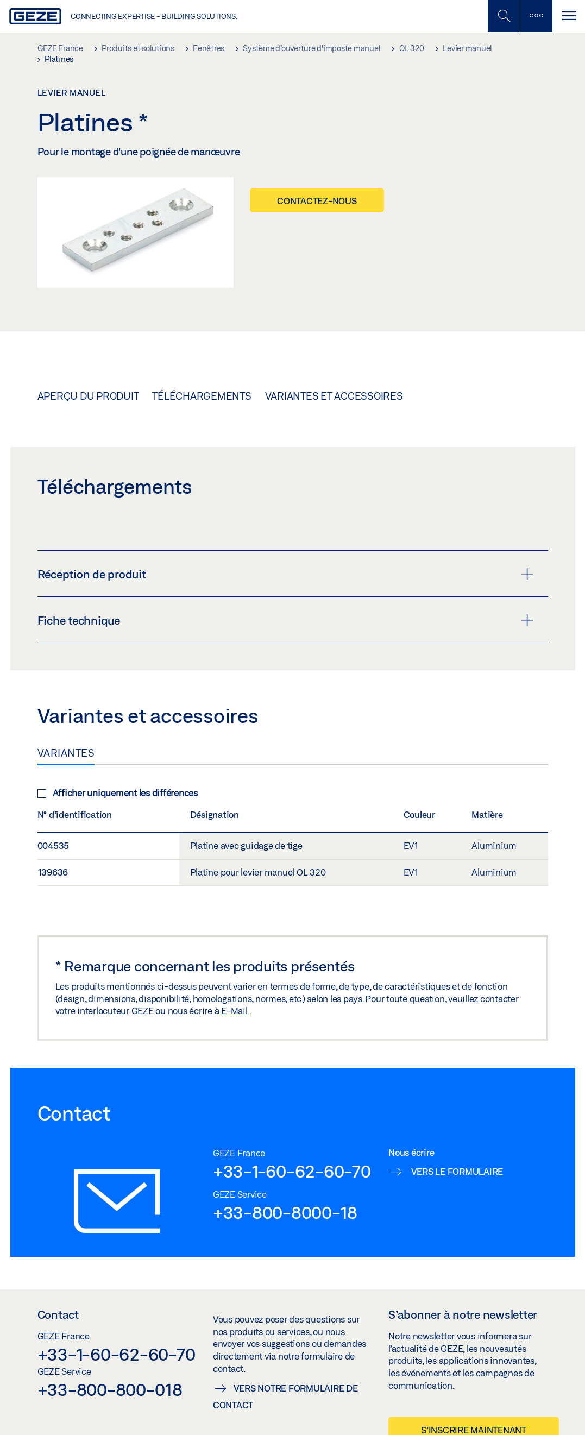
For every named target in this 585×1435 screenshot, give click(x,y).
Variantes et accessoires (334, 396)
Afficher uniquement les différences (117, 793)
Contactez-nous (317, 201)
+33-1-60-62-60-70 (292, 1171)
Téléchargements (201, 396)
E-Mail (235, 1010)
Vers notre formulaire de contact (285, 1396)
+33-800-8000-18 (285, 1212)
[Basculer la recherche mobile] (503, 16)
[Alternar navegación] (568, 16)
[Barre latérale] (536, 16)
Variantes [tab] (66, 753)
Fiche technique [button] (285, 620)
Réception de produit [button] (285, 574)
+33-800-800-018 (110, 1389)
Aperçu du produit (88, 396)
